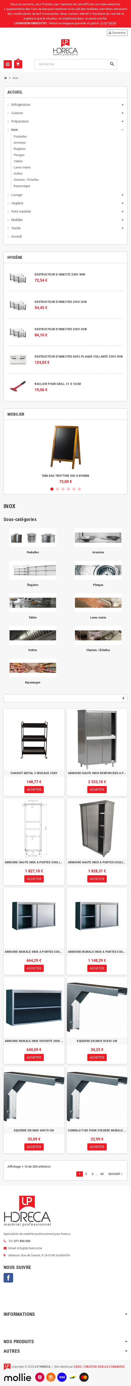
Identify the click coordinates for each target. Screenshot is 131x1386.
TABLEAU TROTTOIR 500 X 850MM (65, 475)
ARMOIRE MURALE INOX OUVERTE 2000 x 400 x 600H (34, 1041)
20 (102, 1174)
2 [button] (57, 489)
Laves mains (98, 617)
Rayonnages (33, 682)
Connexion (117, 32)
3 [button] (62, 489)
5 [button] (73, 489)
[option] (65, 453)
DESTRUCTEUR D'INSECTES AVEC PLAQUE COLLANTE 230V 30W (79, 356)
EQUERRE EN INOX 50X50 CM (97, 1041)
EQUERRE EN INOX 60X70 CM (34, 1130)
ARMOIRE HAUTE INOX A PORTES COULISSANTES (34, 862)
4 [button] (68, 489)
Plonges (98, 585)
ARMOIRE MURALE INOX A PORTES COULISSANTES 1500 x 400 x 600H (34, 951)
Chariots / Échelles (98, 650)
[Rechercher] (76, 64)
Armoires (98, 552)
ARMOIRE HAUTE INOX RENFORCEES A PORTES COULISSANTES (97, 773)
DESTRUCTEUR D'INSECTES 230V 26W (61, 302)
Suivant (116, 1174)
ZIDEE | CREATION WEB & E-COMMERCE (99, 1366)
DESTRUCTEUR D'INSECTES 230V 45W (61, 329)
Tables (33, 617)
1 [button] (51, 489)
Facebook (8, 1278)
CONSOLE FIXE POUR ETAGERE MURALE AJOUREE (97, 1130)
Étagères (32, 585)
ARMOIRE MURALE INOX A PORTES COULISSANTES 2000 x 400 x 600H (97, 951)
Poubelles (33, 552)
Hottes (32, 650)
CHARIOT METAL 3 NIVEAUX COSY (34, 773)
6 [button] (79, 489)
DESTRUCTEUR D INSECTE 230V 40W (60, 274)
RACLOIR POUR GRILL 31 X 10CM (58, 384)
